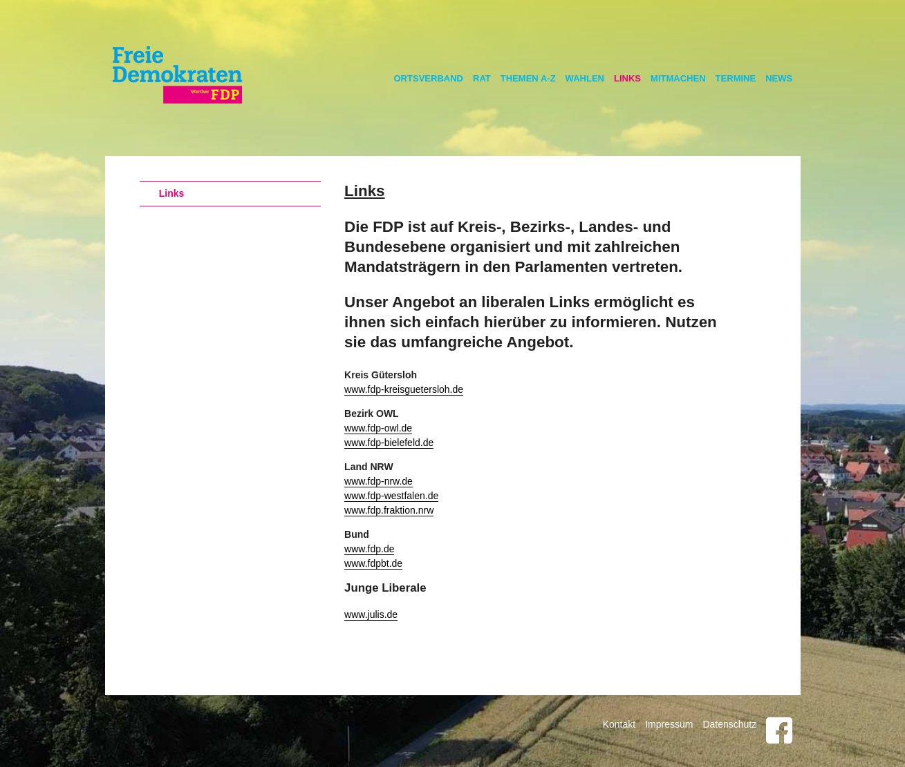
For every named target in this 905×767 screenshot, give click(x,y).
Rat (482, 78)
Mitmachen (678, 78)
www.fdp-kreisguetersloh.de (403, 389)
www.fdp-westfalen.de (391, 495)
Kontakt (619, 724)
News (778, 78)
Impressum (669, 724)
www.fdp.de (369, 548)
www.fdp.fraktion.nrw (388, 510)
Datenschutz (729, 724)
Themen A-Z (528, 78)
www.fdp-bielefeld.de (388, 442)
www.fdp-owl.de (378, 428)
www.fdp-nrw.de (378, 481)
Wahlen (585, 78)
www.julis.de (371, 614)
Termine (736, 78)
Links (627, 78)
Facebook (779, 730)
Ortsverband (429, 78)
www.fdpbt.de (373, 563)
